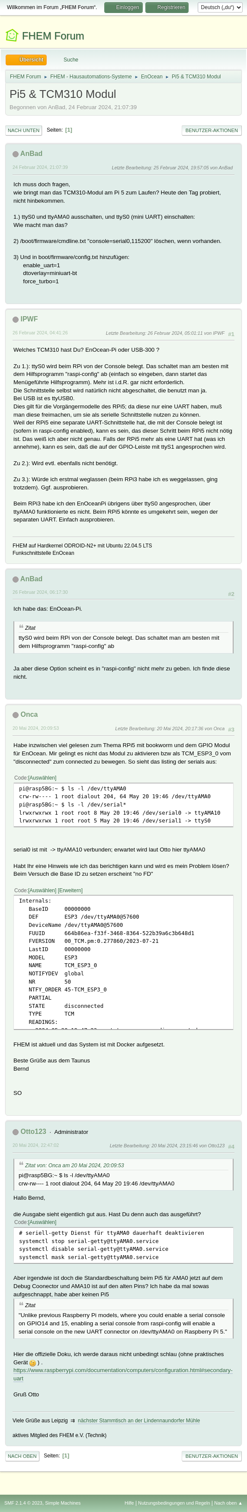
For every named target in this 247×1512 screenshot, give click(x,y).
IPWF (29, 319)
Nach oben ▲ (228, 1503)
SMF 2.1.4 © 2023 (23, 1503)
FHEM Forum (53, 36)
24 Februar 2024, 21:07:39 (40, 167)
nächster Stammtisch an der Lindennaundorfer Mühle (139, 1421)
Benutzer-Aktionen (212, 130)
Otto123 (33, 1131)
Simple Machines (62, 1503)
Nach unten (23, 130)
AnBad (31, 153)
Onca (29, 714)
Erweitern (70, 890)
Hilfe (129, 1503)
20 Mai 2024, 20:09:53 (36, 728)
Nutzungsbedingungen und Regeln (174, 1503)
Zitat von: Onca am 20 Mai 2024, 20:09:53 (74, 1165)
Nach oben (22, 1456)
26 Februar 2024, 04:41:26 (40, 332)
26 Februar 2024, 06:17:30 (40, 592)
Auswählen (42, 778)
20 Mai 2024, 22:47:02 (36, 1145)
